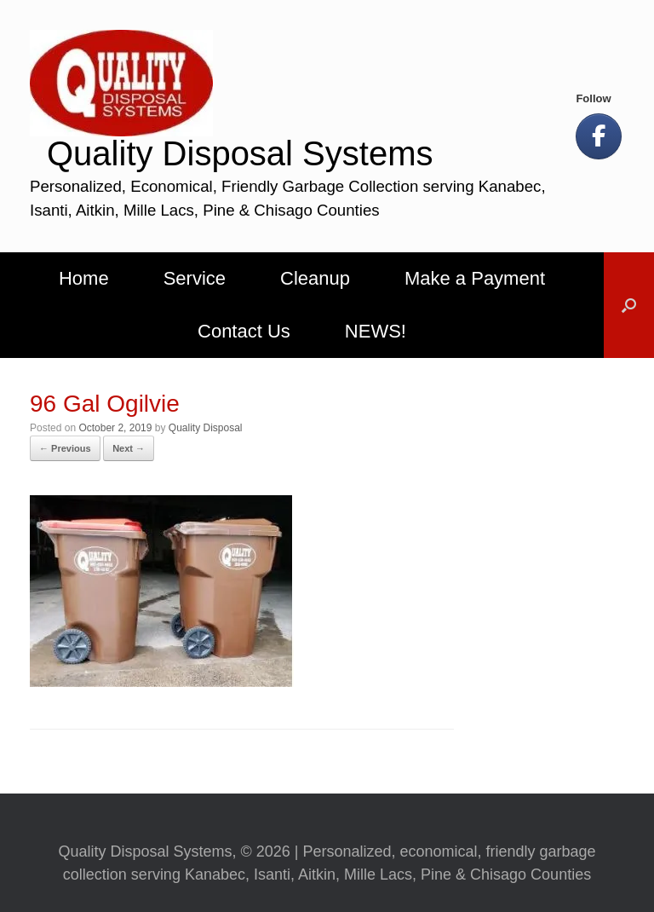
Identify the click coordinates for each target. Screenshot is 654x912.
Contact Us (244, 331)
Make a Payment (474, 278)
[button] (629, 305)
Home (84, 278)
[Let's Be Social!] (599, 136)
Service (195, 278)
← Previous (65, 448)
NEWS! (375, 331)
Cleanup (315, 278)
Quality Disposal (206, 428)
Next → (128, 448)
